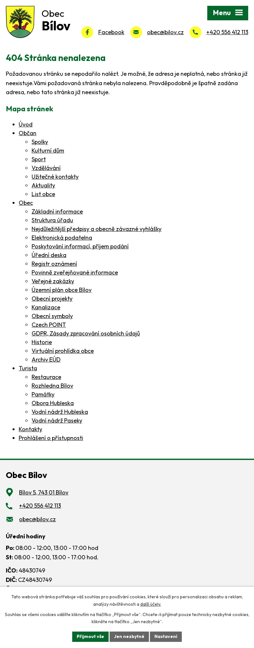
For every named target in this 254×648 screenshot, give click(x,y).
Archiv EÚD (46, 359)
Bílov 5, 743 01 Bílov (43, 492)
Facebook (111, 32)
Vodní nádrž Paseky (57, 420)
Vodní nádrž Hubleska (60, 411)
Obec (26, 202)
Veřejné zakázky (53, 281)
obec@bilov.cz (165, 32)
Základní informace (57, 211)
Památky (43, 394)
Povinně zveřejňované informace (75, 272)
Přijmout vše (90, 636)
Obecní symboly (52, 316)
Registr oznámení (54, 263)
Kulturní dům (48, 150)
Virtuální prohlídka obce (63, 350)
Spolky (40, 141)
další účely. (150, 604)
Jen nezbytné (129, 636)
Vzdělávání (46, 168)
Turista (28, 368)
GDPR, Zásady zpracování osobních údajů (86, 333)
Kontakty (30, 429)
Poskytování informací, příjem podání (80, 246)
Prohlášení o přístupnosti (51, 438)
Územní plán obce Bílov (62, 290)
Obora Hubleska (53, 403)
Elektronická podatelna (62, 237)
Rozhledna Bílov (52, 385)
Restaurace (46, 377)
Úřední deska (49, 255)
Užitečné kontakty (55, 176)
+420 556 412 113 (227, 32)
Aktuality (43, 185)
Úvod (26, 124)
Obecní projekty (52, 298)
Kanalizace (46, 307)
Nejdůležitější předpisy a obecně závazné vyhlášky (96, 229)
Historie (42, 342)
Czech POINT (49, 324)
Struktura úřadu (52, 220)
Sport (39, 159)
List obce (43, 194)
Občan (27, 133)
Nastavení (165, 636)
